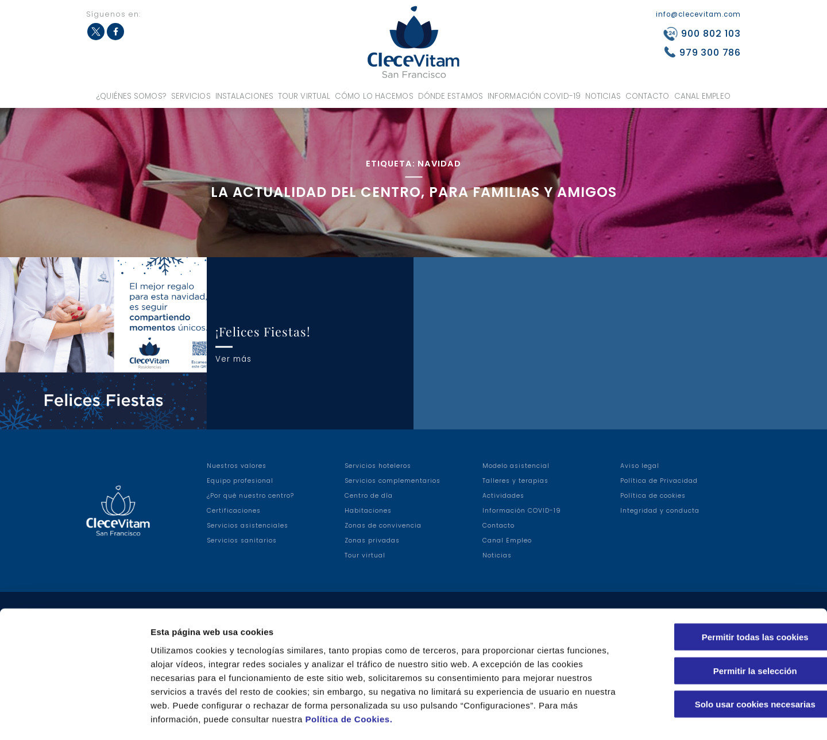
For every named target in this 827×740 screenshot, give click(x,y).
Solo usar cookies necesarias (731, 656)
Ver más (233, 358)
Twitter (96, 31)
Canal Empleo (702, 96)
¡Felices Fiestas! (263, 331)
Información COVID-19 (534, 96)
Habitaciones (368, 510)
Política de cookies (653, 495)
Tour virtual (304, 96)
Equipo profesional (240, 480)
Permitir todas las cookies (731, 589)
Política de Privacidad (659, 480)
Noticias (603, 96)
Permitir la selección (731, 622)
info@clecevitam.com (698, 14)
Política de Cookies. (349, 671)
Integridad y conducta (660, 510)
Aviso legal (639, 466)
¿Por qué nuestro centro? (250, 495)
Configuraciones (617, 717)
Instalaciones (244, 96)
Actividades (503, 495)
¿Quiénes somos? (131, 96)
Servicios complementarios (392, 480)
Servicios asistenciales (247, 525)
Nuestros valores (236, 466)
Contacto (647, 96)
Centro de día (369, 495)
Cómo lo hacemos (374, 96)
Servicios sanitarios (242, 540)
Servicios (191, 96)
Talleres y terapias (515, 480)
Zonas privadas (372, 540)
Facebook (115, 31)
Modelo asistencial (516, 466)
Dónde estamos (450, 96)
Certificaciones (234, 510)
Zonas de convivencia (383, 525)
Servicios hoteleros (378, 466)
